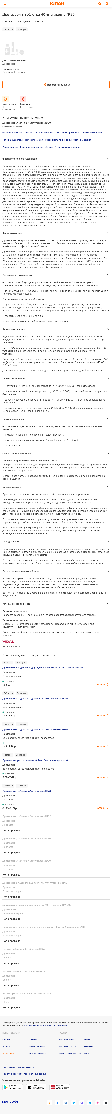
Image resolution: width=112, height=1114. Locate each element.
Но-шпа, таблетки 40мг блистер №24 (23, 949)
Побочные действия (12, 139)
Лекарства (8, 1053)
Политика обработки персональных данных (24, 1073)
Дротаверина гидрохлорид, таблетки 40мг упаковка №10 (34, 882)
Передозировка (10, 147)
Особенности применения (58, 139)
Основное (7, 21)
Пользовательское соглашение (18, 1066)
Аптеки (101, 684)
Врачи (87, 1039)
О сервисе (33, 1039)
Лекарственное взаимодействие (36, 147)
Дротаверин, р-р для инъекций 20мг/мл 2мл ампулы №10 (35, 760)
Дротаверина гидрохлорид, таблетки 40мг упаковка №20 (35, 698)
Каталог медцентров (70, 1053)
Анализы (89, 1046)
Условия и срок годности (67, 147)
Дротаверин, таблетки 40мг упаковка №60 (26, 816)
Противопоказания (33, 139)
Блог (86, 1053)
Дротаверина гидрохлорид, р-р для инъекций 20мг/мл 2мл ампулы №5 (43, 667)
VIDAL (17, 646)
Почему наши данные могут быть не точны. (46, 1025)
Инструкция (24, 21)
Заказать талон (67, 1039)
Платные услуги (67, 1046)
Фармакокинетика (44, 132)
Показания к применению (68, 132)
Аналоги (39, 21)
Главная (6, 1039)
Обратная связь (36, 1046)
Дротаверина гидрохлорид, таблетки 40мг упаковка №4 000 (36, 904)
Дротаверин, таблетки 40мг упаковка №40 (26, 791)
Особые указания (82, 139)
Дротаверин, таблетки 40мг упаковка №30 (26, 838)
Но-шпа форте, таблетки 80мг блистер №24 (27, 993)
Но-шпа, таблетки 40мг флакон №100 (23, 971)
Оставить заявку (37, 1053)
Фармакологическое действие (17, 132)
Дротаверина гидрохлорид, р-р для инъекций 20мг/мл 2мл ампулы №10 (43, 926)
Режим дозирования (93, 132)
